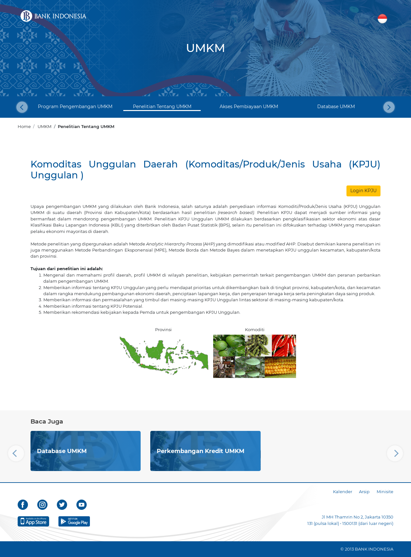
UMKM (44, 126)
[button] (22, 107)
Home (24, 126)
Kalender (342, 491)
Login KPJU (363, 190)
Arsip (364, 491)
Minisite (385, 491)
